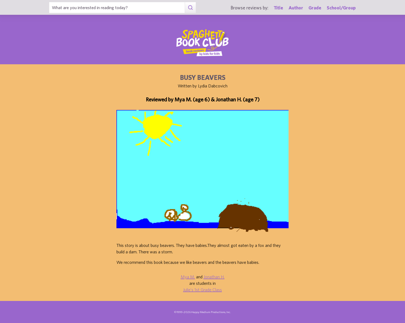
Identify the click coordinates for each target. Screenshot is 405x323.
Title (278, 7)
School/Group (341, 7)
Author (296, 7)
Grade (314, 7)
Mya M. (188, 276)
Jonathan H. (214, 276)
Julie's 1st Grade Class (202, 289)
